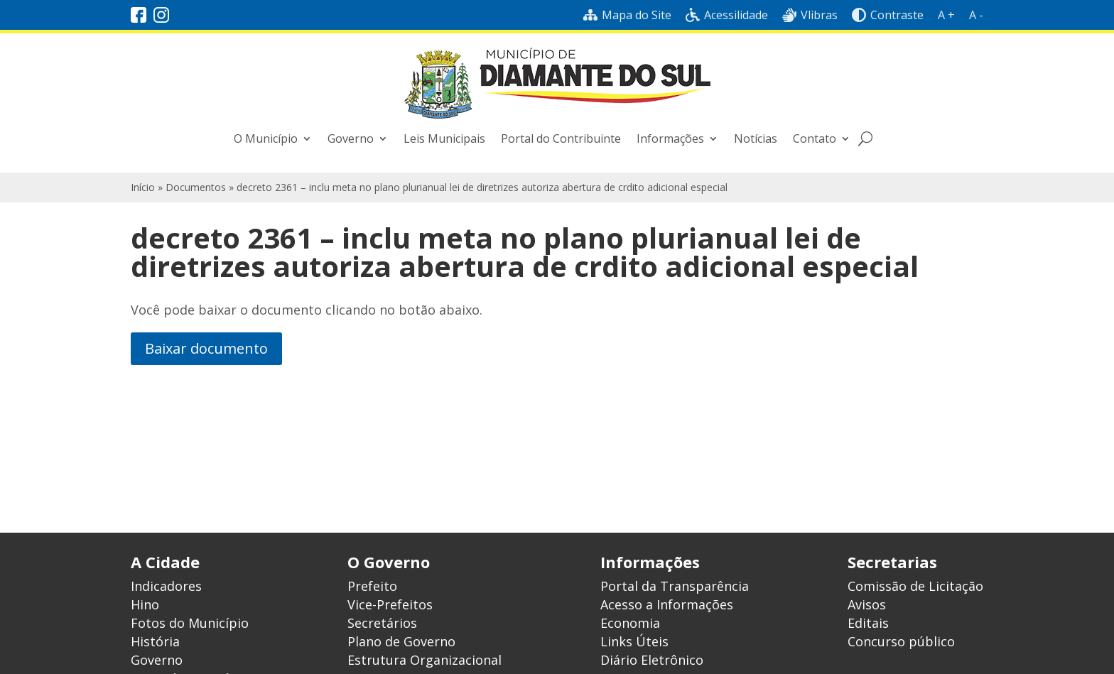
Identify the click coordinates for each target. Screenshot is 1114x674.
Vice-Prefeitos (390, 604)
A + (946, 15)
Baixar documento (206, 348)
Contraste (888, 15)
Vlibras (810, 15)
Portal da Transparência (674, 585)
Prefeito (372, 585)
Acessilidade (727, 15)
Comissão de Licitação (915, 585)
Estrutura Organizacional (424, 659)
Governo (351, 138)
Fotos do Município (190, 622)
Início (143, 187)
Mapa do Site (627, 15)
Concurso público (901, 641)
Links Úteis (634, 641)
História (155, 641)
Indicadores (166, 585)
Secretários (382, 622)
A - (976, 15)
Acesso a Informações (666, 604)
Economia (630, 622)
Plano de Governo (401, 641)
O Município (266, 138)
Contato (814, 138)
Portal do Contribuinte (561, 138)
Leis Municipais (444, 138)
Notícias (755, 138)
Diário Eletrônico (651, 659)
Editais (868, 622)
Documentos (196, 187)
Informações (670, 138)
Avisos (867, 604)
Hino (145, 604)
